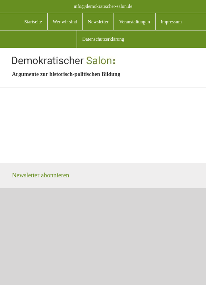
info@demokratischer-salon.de (103, 6)
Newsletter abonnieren (40, 195)
